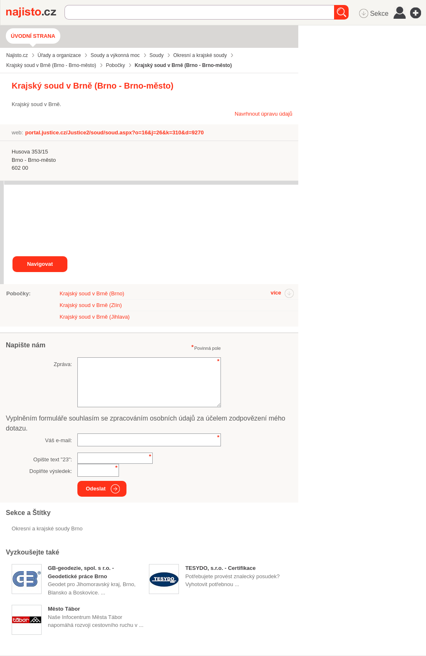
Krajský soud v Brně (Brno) (91, 293)
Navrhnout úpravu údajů (263, 114)
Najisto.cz (35, 12)
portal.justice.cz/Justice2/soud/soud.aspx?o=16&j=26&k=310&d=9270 (114, 132)
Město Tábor (64, 609)
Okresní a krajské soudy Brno (47, 528)
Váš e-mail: (58, 440)
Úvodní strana (33, 36)
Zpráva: (63, 364)
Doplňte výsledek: (51, 471)
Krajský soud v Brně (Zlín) (90, 305)
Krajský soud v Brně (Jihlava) (94, 317)
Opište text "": (52, 459)
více (275, 293)
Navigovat (40, 264)
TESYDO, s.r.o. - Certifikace (220, 568)
